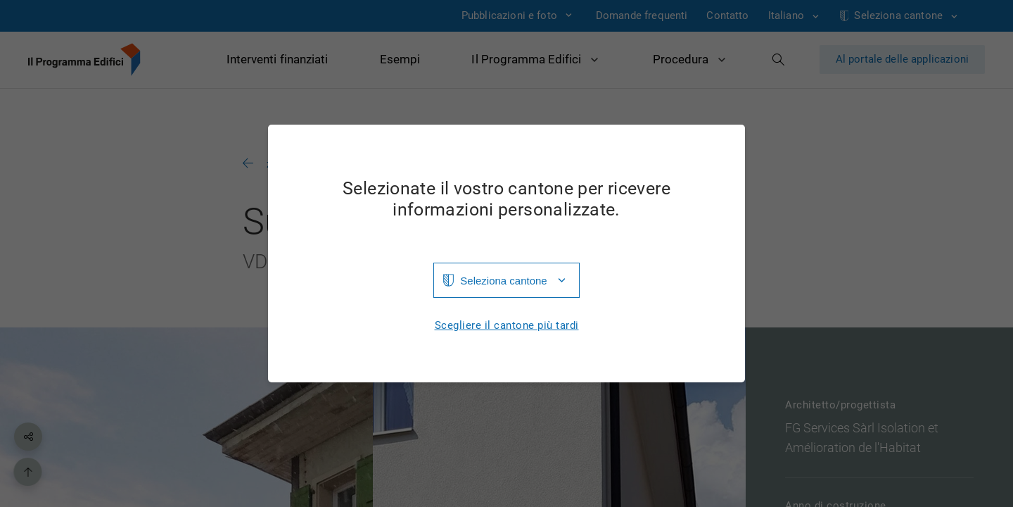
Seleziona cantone (503, 281)
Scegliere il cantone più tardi (507, 325)
